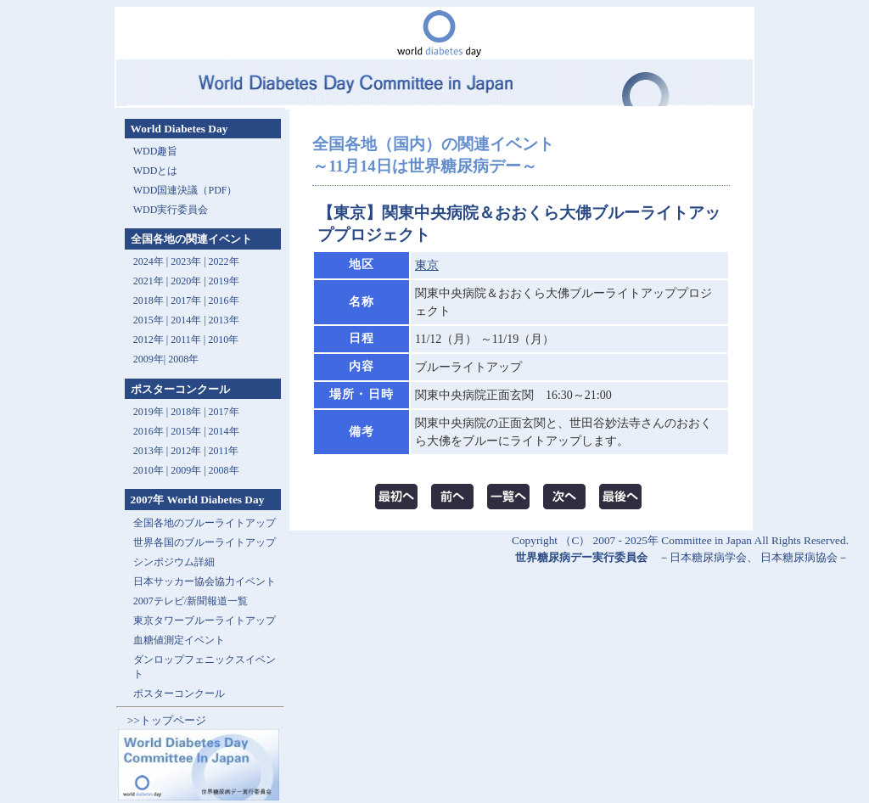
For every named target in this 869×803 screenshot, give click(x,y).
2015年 (148, 320)
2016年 (224, 300)
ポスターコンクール (179, 693)
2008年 (183, 359)
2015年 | (189, 431)
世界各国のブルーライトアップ (204, 542)
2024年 (148, 261)
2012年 (148, 339)
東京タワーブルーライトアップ (204, 620)
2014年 (186, 320)
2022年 (224, 261)
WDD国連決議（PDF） (185, 190)
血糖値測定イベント (179, 640)
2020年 (186, 281)
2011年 (186, 339)
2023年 (186, 261)
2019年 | (152, 412)
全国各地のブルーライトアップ (204, 523)
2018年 (148, 300)
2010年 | (152, 470)
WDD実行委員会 (171, 210)
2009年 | (189, 470)
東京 (427, 265)
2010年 (223, 339)
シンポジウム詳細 (174, 562)
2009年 (148, 359)
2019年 (224, 281)
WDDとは (155, 171)
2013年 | (152, 451)
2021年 (148, 281)
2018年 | (189, 412)
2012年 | (189, 451)
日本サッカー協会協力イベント (204, 581)
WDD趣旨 (155, 151)
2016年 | (152, 431)
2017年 (186, 300)
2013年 (224, 320)
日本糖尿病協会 (799, 557)
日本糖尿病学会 (708, 557)
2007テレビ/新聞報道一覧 (190, 601)
